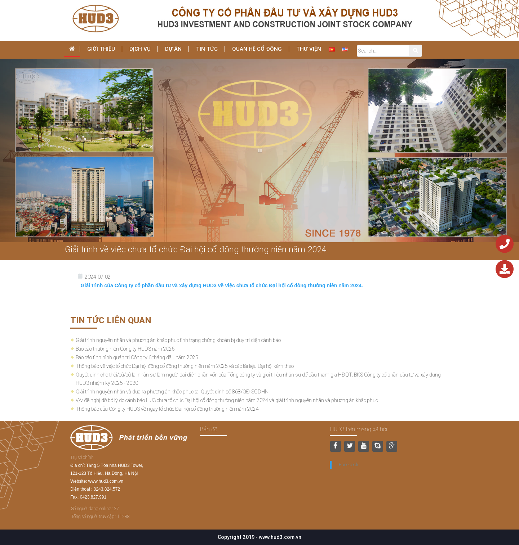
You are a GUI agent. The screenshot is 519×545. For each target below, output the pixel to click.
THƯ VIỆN (308, 48)
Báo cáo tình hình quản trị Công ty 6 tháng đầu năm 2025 (137, 357)
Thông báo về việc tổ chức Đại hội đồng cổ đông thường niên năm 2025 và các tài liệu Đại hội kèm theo (185, 366)
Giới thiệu (101, 48)
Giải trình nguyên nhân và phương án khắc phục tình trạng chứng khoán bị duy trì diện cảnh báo (178, 340)
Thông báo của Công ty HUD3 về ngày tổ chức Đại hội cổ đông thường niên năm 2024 (167, 409)
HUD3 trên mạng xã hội (358, 429)
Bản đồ (208, 429)
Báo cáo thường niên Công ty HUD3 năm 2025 (125, 349)
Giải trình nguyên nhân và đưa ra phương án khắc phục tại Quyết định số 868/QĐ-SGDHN (172, 391)
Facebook (348, 464)
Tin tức (207, 48)
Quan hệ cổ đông (257, 48)
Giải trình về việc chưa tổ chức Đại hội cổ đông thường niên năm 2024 (195, 249)
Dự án (173, 48)
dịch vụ (140, 48)
